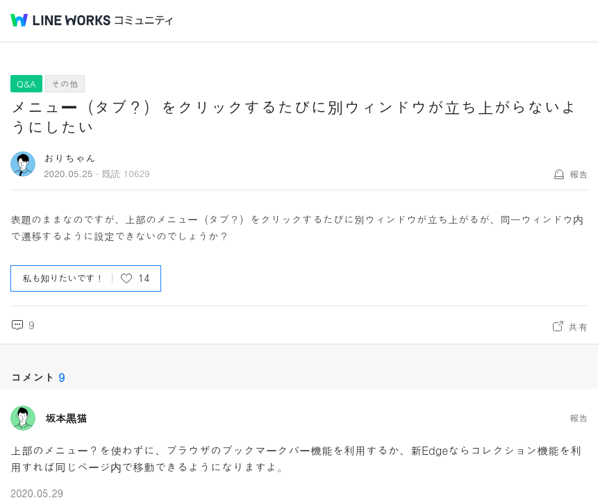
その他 (64, 83)
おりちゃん (70, 158)
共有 (578, 326)
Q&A (26, 83)
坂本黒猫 (66, 418)
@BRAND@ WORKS (60, 20)
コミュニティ (144, 20)
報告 (579, 174)
